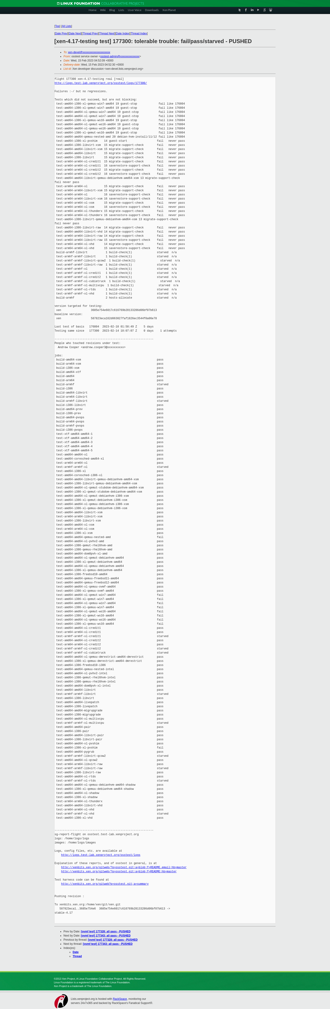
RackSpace (120, 999)
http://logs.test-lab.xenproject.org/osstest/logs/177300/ (101, 83)
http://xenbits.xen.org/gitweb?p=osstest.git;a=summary (105, 884)
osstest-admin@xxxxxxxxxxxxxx (119, 56)
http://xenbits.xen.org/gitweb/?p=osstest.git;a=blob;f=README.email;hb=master (124, 867)
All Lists (66, 26)
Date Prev (61, 33)
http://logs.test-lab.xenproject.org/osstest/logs (100, 855)
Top (57, 26)
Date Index (122, 33)
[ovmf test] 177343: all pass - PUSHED (106, 935)
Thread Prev (90, 33)
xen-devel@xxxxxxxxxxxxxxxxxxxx (89, 52)
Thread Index (139, 33)
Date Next (75, 33)
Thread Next (106, 33)
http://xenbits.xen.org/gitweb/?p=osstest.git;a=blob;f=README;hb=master (119, 871)
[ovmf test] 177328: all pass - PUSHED (106, 931)
